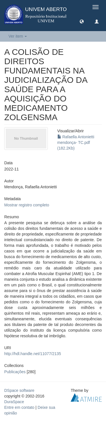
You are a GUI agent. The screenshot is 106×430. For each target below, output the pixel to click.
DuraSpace (14, 401)
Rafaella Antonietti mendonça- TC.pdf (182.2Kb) (75, 142)
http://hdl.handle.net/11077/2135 (32, 353)
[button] (82, 21)
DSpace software (19, 390)
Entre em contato (19, 407)
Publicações (15, 372)
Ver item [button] (17, 36)
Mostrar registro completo (26, 205)
